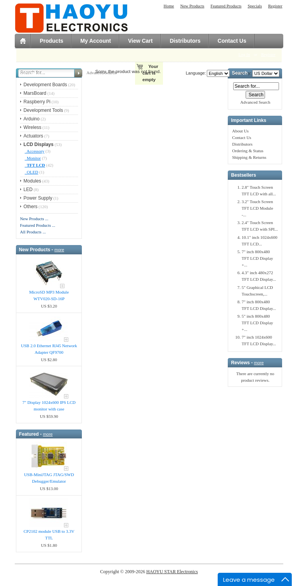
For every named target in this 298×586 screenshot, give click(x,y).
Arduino (32, 119)
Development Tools (43, 110)
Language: (196, 73)
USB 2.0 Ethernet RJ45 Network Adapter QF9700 (49, 349)
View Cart (140, 41)
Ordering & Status (247, 150)
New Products (192, 5)
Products (51, 41)
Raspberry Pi (37, 101)
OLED (31, 172)
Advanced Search (255, 102)
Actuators (33, 136)
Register (275, 5)
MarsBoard (35, 93)
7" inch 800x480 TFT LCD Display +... (257, 258)
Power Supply (38, 198)
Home (169, 5)
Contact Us (232, 41)
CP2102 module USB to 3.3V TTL (49, 534)
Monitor (33, 158)
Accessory (35, 151)
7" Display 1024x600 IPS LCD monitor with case (49, 405)
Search (240, 73)
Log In (244, 54)
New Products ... (34, 218)
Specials (255, 5)
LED (28, 189)
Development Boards (45, 84)
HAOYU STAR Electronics (172, 571)
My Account (95, 41)
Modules (32, 181)
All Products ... (33, 232)
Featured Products (226, 5)
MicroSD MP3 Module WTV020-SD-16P (49, 295)
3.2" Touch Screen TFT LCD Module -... (257, 208)
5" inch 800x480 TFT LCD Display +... (257, 323)
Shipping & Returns (249, 157)
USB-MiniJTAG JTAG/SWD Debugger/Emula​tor (49, 477)
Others (31, 206)
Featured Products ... (37, 225)
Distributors (185, 41)
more (59, 249)
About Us (240, 131)
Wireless (33, 127)
